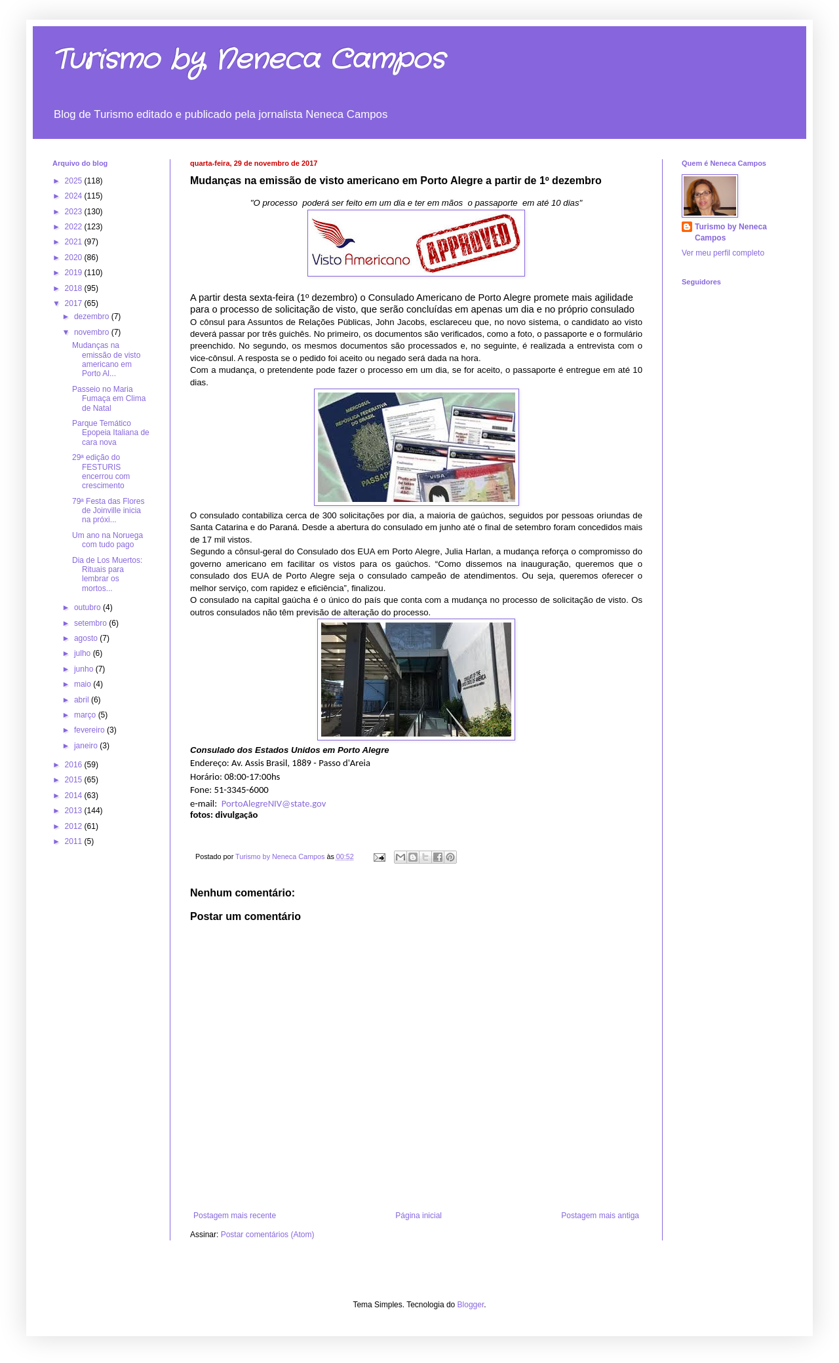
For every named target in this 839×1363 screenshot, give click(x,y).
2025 (75, 180)
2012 (75, 826)
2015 (75, 779)
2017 (75, 303)
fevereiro (90, 730)
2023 (75, 211)
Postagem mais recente (234, 1215)
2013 (75, 810)
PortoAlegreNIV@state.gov (274, 803)
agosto (87, 638)
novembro (92, 332)
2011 (75, 841)
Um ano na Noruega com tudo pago (107, 540)
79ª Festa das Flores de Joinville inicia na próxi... (108, 511)
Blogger (471, 1304)
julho (83, 653)
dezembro (92, 316)
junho (85, 669)
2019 (75, 272)
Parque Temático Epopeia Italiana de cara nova (110, 433)
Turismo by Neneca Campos (248, 60)
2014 (75, 795)
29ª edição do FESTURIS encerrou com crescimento (101, 471)
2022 (75, 226)
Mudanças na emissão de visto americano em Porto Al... (106, 359)
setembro (91, 623)
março (86, 715)
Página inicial (418, 1215)
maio (83, 684)
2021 (75, 241)
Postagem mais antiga (600, 1215)
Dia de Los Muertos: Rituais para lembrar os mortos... (107, 574)
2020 (75, 257)
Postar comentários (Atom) (268, 1234)
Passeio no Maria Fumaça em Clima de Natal (109, 399)
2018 (75, 288)
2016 (75, 764)
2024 (75, 196)
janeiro (87, 745)
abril (82, 699)
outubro (88, 607)
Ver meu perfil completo (723, 253)
